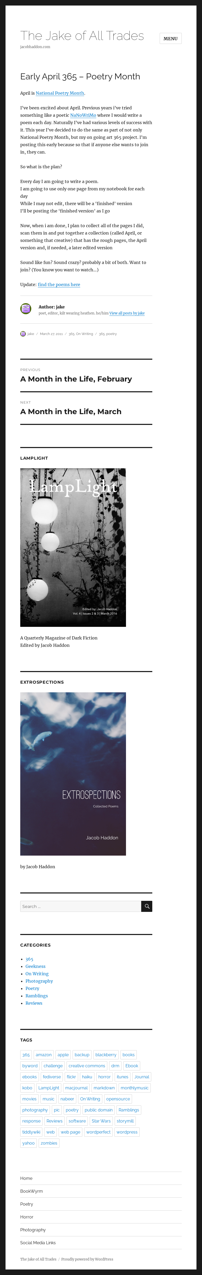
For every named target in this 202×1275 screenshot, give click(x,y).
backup (82, 1054)
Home (26, 1178)
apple (63, 1054)
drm (115, 1065)
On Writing (84, 334)
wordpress (127, 1132)
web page (70, 1132)
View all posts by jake (127, 313)
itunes (122, 1076)
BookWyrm (31, 1191)
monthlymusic (135, 1087)
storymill (125, 1121)
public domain (99, 1110)
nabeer (67, 1098)
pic (57, 1110)
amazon (44, 1054)
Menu (171, 38)
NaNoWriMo (83, 115)
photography (35, 1110)
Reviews (34, 1003)
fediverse (52, 1076)
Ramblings (37, 995)
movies (29, 1098)
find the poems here (59, 284)
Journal (141, 1076)
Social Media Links (38, 1242)
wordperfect (98, 1132)
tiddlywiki (31, 1132)
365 (71, 334)
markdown (104, 1087)
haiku (87, 1076)
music (48, 1098)
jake (31, 334)
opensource (118, 1098)
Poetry (32, 988)
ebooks (29, 1076)
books (129, 1054)
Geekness (36, 966)
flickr (71, 1076)
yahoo (28, 1143)
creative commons (87, 1065)
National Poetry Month (60, 93)
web (50, 1132)
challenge (53, 1065)
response (31, 1121)
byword (30, 1065)
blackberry (106, 1054)
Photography (39, 981)
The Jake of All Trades (82, 35)
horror (104, 1076)
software (77, 1121)
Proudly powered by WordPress (87, 1259)
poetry (111, 334)
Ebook (131, 1065)
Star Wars (101, 1121)
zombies (49, 1143)
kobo (27, 1087)
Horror (26, 1217)
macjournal (76, 1087)
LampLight (48, 1087)
